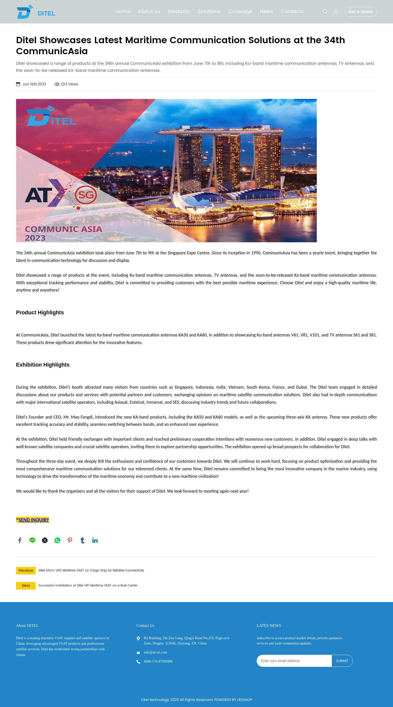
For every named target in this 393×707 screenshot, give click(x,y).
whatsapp (57, 538)
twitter (45, 538)
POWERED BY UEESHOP (233, 698)
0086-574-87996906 (158, 659)
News (266, 12)
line (32, 538)
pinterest (70, 538)
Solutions (209, 12)
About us (149, 12)
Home (123, 12)
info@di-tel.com (155, 650)
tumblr (82, 538)
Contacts (292, 12)
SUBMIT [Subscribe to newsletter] (342, 659)
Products (179, 12)
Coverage (240, 12)
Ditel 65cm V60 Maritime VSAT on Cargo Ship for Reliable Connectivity (91, 568)
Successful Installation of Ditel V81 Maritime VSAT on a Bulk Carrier (88, 583)
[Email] (294, 659)
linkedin (95, 538)
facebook (20, 538)
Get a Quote (360, 12)
